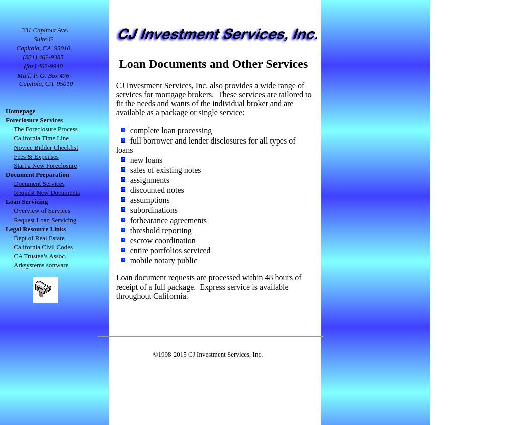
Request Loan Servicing (45, 220)
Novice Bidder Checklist (46, 147)
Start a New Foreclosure (45, 165)
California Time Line (41, 138)
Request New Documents (47, 192)
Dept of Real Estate (39, 238)
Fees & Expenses (36, 156)
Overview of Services (42, 211)
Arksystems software (41, 265)
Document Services (39, 183)
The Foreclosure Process (46, 129)
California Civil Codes (43, 247)
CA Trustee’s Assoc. (40, 256)
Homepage (20, 111)
